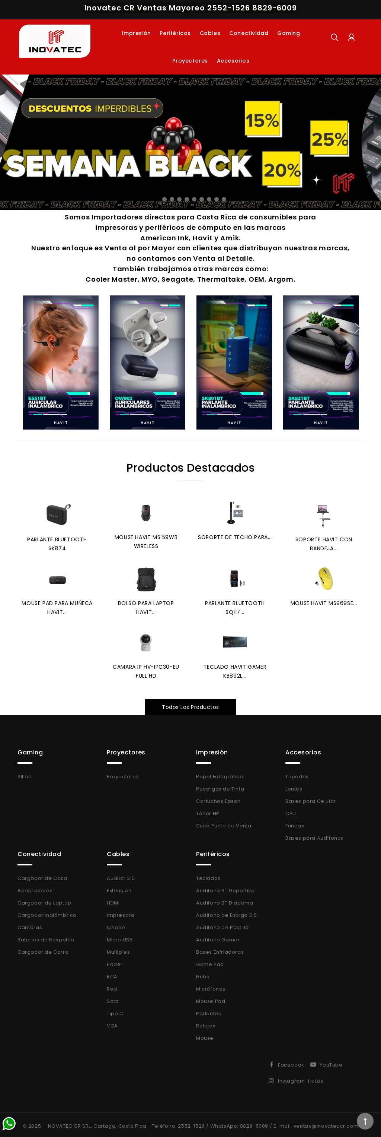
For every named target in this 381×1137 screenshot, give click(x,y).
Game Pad (210, 961)
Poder (115, 961)
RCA (112, 974)
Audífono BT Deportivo (225, 887)
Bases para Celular (310, 798)
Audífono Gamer (218, 937)
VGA (112, 1023)
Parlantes (208, 1010)
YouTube (331, 1062)
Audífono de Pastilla (222, 924)
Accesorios (233, 60)
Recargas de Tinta (220, 786)
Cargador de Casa (42, 875)
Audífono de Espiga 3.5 (226, 912)
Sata (113, 998)
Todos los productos (190, 704)
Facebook (291, 1062)
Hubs (202, 974)
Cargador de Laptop (44, 900)
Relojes (205, 1023)
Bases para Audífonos (314, 835)
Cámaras (29, 924)
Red (112, 986)
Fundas (294, 823)
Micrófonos (210, 986)
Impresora (120, 912)
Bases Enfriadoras (220, 949)
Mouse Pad (210, 998)
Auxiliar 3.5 (121, 875)
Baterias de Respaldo (45, 937)
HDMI (113, 900)
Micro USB (119, 937)
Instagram (291, 1078)
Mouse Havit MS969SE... (324, 601)
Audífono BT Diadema (224, 900)
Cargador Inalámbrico (47, 912)
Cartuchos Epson (218, 798)
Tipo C (115, 1010)
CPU (290, 810)
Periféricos (175, 33)
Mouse (205, 1035)
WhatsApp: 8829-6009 (239, 1123)
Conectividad (248, 33)
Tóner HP (208, 810)
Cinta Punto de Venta (224, 823)
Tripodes (297, 773)
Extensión (119, 887)
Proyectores (190, 60)
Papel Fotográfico (219, 773)
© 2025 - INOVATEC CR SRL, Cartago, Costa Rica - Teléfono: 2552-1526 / (116, 1123)
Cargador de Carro (42, 949)
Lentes (293, 786)
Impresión (136, 33)
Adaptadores (35, 887)
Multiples (118, 949)
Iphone (116, 924)
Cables (210, 33)
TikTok (315, 1078)
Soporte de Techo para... (235, 536)
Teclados (208, 875)
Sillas (24, 773)
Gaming (288, 33)
